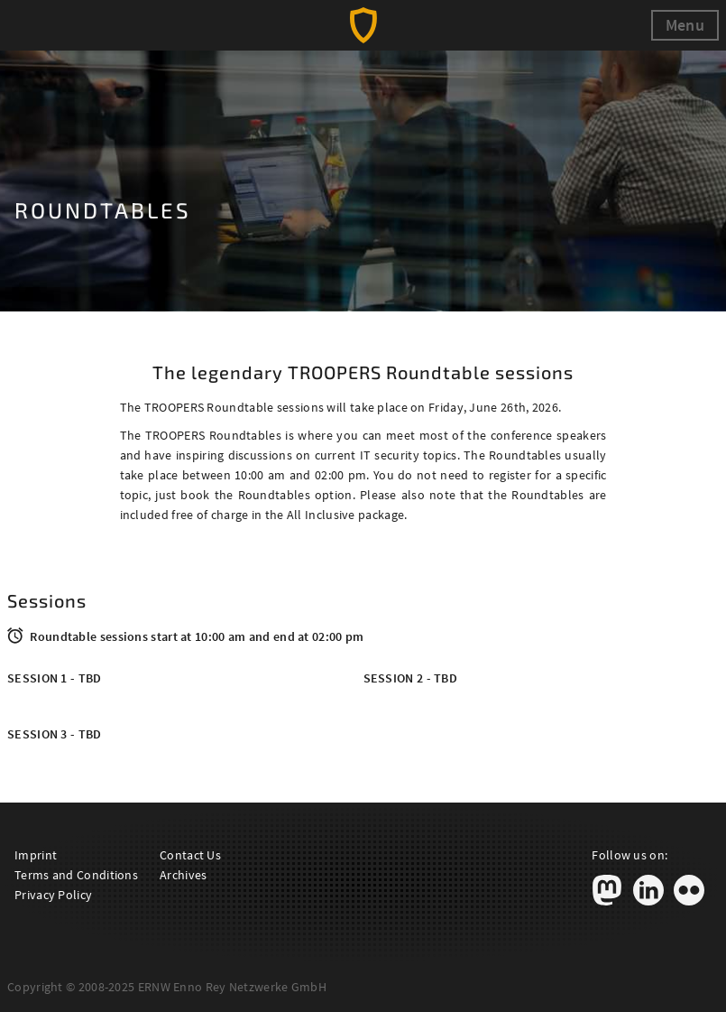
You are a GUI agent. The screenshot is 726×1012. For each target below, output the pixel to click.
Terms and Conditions (76, 875)
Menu (685, 24)
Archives (183, 875)
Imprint (35, 855)
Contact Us (190, 855)
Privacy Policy (53, 895)
